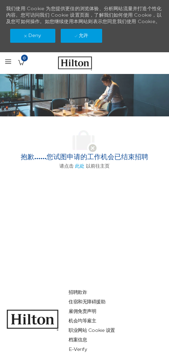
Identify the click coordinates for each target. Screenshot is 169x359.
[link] (32, 320)
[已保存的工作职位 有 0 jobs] (21, 62)
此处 (79, 166)
